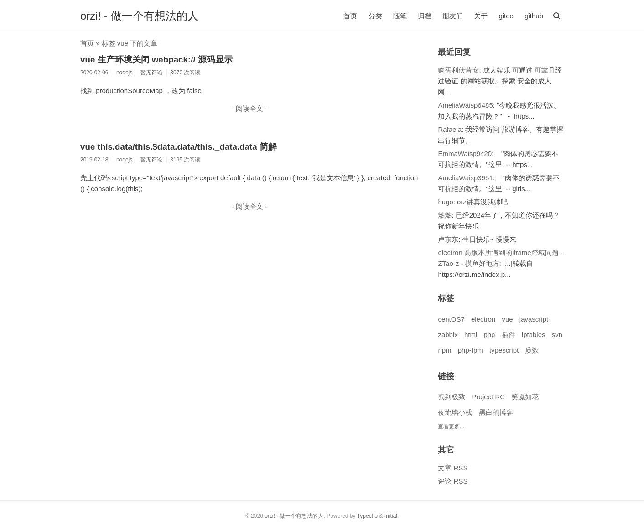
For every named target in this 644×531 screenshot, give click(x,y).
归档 (424, 16)
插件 (508, 334)
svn (557, 334)
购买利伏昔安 (458, 70)
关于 (481, 16)
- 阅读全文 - (249, 108)
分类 (375, 16)
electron (483, 319)
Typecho (367, 516)
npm (444, 350)
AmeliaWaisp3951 (465, 178)
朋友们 (452, 16)
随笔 (400, 16)
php (489, 334)
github (534, 16)
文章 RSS (452, 468)
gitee (506, 16)
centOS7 (451, 319)
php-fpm (470, 350)
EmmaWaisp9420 (465, 153)
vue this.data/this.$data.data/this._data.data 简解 (178, 146)
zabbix (447, 334)
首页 (350, 16)
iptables (533, 334)
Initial (390, 516)
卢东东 (448, 239)
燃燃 (445, 215)
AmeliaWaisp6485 (465, 105)
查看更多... (451, 426)
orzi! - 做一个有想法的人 (139, 16)
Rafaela (450, 129)
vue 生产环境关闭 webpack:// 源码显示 (156, 59)
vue (507, 319)
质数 (532, 350)
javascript (533, 319)
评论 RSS (452, 481)
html (470, 334)
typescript (504, 350)
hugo (445, 202)
